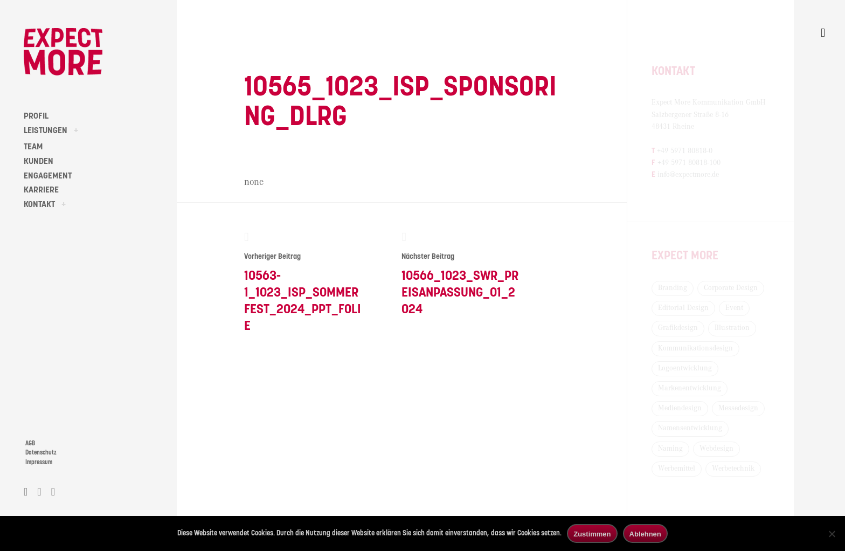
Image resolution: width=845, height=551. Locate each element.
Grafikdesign (678, 328)
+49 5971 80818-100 (689, 163)
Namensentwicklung (690, 428)
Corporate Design (731, 288)
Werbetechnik (733, 468)
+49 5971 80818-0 (684, 151)
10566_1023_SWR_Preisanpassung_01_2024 (460, 273)
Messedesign (738, 408)
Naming (670, 448)
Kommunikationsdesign (695, 348)
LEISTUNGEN (45, 130)
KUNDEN (38, 161)
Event (734, 308)
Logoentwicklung (685, 368)
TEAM (33, 146)
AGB (30, 443)
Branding (672, 288)
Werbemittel (676, 468)
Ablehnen (645, 534)
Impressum (38, 462)
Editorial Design (683, 308)
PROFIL (36, 116)
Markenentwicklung (689, 388)
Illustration (732, 328)
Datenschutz (41, 453)
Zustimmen (592, 534)
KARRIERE (41, 189)
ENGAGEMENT (48, 175)
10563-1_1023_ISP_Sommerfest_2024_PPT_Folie (303, 282)
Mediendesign (680, 408)
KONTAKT (39, 204)
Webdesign (716, 448)
